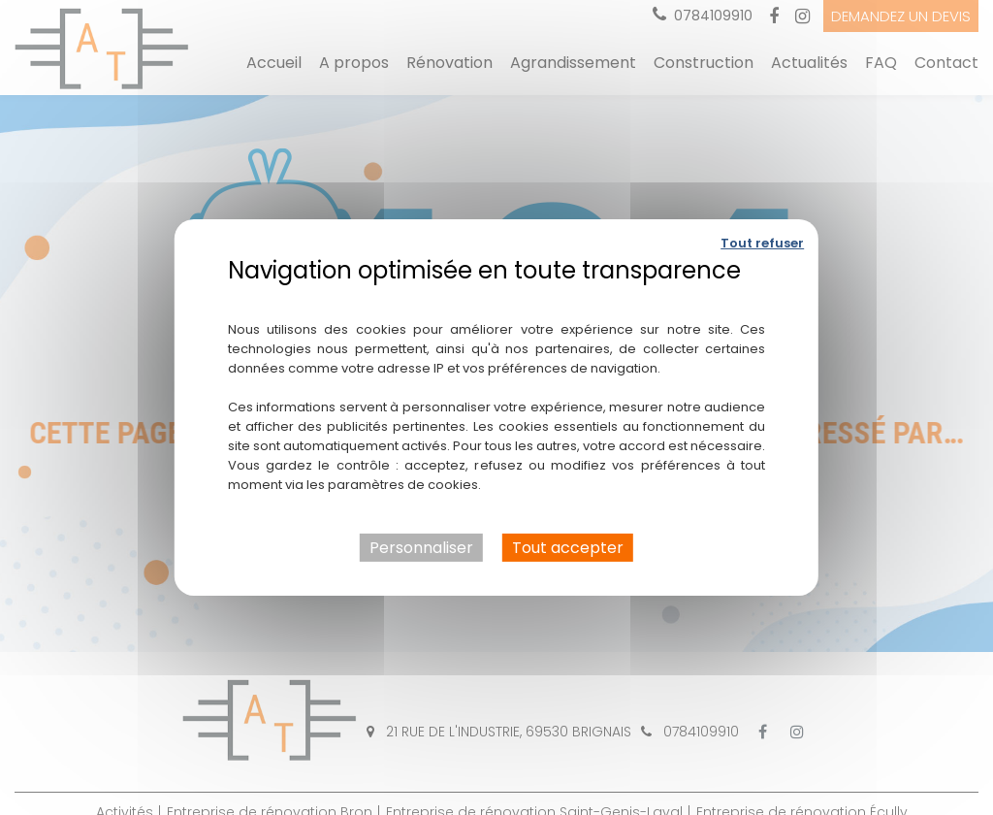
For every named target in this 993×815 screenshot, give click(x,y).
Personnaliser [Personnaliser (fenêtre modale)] (421, 548)
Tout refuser (762, 243)
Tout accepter (568, 548)
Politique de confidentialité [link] (496, 299)
